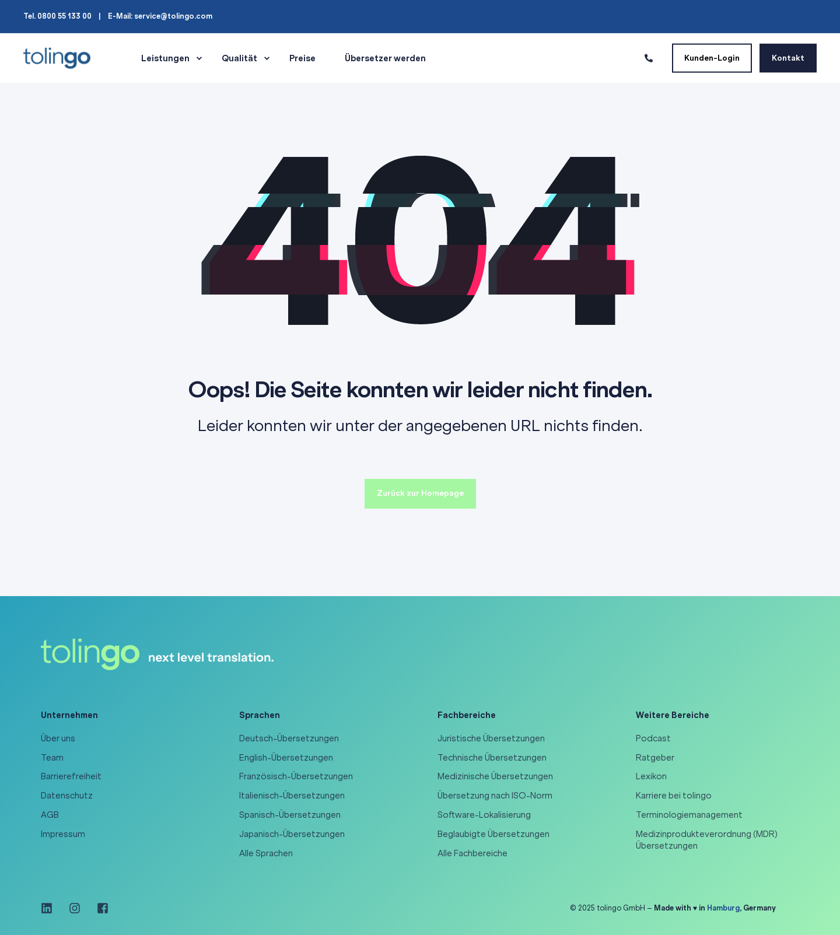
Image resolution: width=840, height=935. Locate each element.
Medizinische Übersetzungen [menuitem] (495, 776)
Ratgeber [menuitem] (655, 757)
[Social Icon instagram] (75, 908)
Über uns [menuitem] (58, 738)
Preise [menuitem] (302, 58)
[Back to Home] (56, 57)
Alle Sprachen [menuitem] (266, 853)
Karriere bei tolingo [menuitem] (674, 795)
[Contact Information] (649, 57)
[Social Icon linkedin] (51, 908)
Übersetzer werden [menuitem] (385, 58)
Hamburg (723, 908)
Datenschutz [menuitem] (67, 795)
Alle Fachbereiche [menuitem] (473, 853)
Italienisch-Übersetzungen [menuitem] (292, 795)
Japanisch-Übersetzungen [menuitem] (292, 834)
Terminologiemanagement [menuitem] (689, 815)
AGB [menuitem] (50, 815)
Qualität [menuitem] (239, 58)
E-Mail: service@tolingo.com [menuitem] (160, 16)
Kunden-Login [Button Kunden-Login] (712, 57)
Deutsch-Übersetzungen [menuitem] (289, 738)
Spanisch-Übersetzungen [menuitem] (290, 815)
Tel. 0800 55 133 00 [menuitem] (57, 16)
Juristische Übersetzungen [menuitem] (491, 738)
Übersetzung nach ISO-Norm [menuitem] (495, 795)
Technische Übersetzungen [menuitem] (492, 757)
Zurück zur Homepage (420, 493)
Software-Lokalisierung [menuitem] (484, 815)
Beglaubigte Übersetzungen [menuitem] (494, 834)
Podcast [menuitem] (653, 738)
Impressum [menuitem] (63, 834)
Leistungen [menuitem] (165, 58)
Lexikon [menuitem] (651, 776)
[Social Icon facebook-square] (98, 908)
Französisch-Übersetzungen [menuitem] (296, 776)
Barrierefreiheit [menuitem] (71, 776)
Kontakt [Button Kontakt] (788, 57)
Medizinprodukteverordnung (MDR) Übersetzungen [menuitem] (707, 840)
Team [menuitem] (52, 757)
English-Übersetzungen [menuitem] (286, 757)
